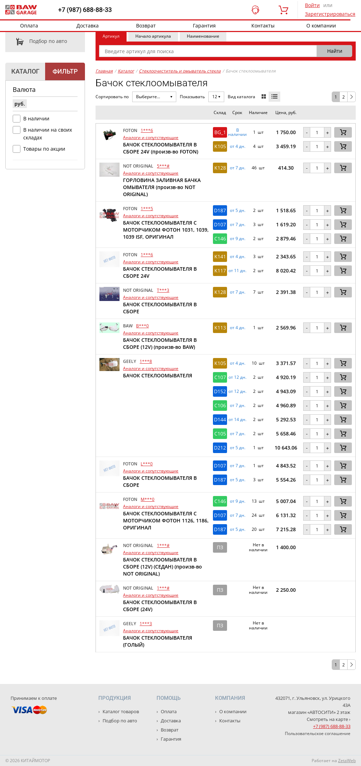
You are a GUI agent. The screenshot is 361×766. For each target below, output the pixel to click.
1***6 (147, 130)
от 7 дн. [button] (237, 168)
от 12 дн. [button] (237, 377)
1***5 (147, 209)
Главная (104, 71)
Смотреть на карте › (328, 719)
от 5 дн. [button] (237, 210)
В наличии (36, 118)
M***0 (147, 499)
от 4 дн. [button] (237, 146)
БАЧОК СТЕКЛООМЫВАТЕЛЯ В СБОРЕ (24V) (160, 606)
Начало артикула (153, 36)
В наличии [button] (237, 132)
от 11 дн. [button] (237, 271)
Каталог (126, 71)
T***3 (163, 290)
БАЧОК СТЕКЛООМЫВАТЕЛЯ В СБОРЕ (160, 308)
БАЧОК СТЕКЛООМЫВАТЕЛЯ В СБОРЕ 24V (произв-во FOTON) (160, 148)
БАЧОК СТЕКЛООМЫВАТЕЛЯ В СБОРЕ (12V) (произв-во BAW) (160, 343)
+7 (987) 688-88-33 (85, 9)
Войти (312, 5)
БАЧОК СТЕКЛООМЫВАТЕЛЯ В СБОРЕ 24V (160, 272)
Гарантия (204, 25)
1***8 (146, 361)
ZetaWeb (347, 761)
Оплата (29, 25)
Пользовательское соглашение (317, 733)
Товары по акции (44, 148)
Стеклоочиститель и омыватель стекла (180, 71)
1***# (163, 545)
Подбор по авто (36, 41)
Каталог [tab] (25, 71)
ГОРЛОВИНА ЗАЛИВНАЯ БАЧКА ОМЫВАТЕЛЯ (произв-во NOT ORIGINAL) (162, 187)
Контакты (263, 25)
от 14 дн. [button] (237, 419)
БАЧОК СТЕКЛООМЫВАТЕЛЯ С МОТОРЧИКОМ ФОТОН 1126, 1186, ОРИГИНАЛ (166, 520)
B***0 (142, 326)
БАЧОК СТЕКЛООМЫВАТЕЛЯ (157, 375)
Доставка (88, 25)
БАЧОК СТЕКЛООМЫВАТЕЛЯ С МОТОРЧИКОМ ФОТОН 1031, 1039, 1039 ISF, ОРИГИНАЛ (166, 229)
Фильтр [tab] (65, 71)
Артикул (111, 36)
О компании (321, 25)
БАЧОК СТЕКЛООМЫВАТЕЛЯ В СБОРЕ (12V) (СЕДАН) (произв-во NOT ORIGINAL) (162, 566)
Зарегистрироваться (330, 14)
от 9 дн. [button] (237, 239)
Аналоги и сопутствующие (150, 137)
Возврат (146, 25)
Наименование (203, 36)
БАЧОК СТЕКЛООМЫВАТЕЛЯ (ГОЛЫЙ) (157, 641)
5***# (163, 166)
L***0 (147, 464)
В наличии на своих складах (47, 133)
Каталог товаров (120, 711)
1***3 (146, 624)
